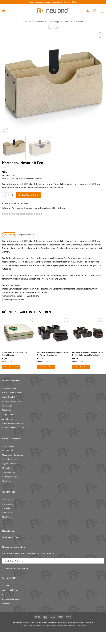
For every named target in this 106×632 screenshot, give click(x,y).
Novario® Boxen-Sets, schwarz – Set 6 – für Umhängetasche (52, 353)
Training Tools (9, 491)
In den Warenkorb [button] (11, 367)
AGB (4, 594)
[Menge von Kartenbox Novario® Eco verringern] (3, 195)
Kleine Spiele (7, 504)
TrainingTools (8, 499)
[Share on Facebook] (9, 214)
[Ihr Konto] (87, 10)
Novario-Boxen (77, 22)
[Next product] (50, 27)
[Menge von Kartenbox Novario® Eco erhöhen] (12, 195)
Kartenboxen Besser (10, 477)
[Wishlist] (94, 10)
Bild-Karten (7, 481)
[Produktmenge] (8, 195)
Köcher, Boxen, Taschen (43, 208)
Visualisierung (8, 446)
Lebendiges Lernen (10, 459)
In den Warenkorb (28, 195)
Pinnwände (7, 406)
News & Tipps (8, 530)
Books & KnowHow (11, 438)
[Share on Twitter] (14, 214)
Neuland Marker (9, 388)
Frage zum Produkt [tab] (26, 235)
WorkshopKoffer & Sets (59, 22)
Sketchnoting (7, 450)
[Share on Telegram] (39, 214)
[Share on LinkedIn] (29, 214)
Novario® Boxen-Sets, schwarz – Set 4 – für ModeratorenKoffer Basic (87, 353)
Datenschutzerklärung (11, 599)
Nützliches (6, 508)
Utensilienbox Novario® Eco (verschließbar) (14, 353)
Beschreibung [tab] (9, 235)
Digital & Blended (9, 463)
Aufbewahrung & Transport (22, 208)
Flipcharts (6, 410)
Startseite (27, 22)
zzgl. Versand (20, 178)
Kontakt (67, 2)
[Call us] (75, 2)
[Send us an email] (73, 2)
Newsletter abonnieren (17, 568)
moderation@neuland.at (83, 622)
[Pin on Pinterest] (24, 214)
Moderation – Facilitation (13, 455)
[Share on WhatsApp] (4, 214)
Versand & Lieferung (10, 590)
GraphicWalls (8, 414)
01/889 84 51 (66, 622)
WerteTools (7, 512)
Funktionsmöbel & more (12, 423)
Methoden (6, 468)
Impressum (7, 603)
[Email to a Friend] (19, 214)
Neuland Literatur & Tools (13, 427)
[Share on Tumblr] (34, 214)
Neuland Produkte (40, 22)
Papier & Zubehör (9, 397)
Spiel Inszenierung (10, 472)
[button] (3, 10)
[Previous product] (56, 27)
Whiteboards (7, 419)
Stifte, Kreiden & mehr (11, 392)
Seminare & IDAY (10, 537)
